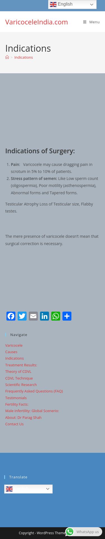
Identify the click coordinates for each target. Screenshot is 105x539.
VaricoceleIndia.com (36, 21)
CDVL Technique (19, 378)
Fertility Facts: (17, 404)
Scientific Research (21, 384)
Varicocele (14, 345)
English (17, 489)
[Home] (7, 57)
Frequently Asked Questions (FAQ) (34, 391)
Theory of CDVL (18, 371)
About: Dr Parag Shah (23, 417)
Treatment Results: (21, 364)
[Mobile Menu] (91, 21)
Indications (23, 57)
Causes (11, 351)
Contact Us (14, 423)
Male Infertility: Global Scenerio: (32, 410)
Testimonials (16, 397)
